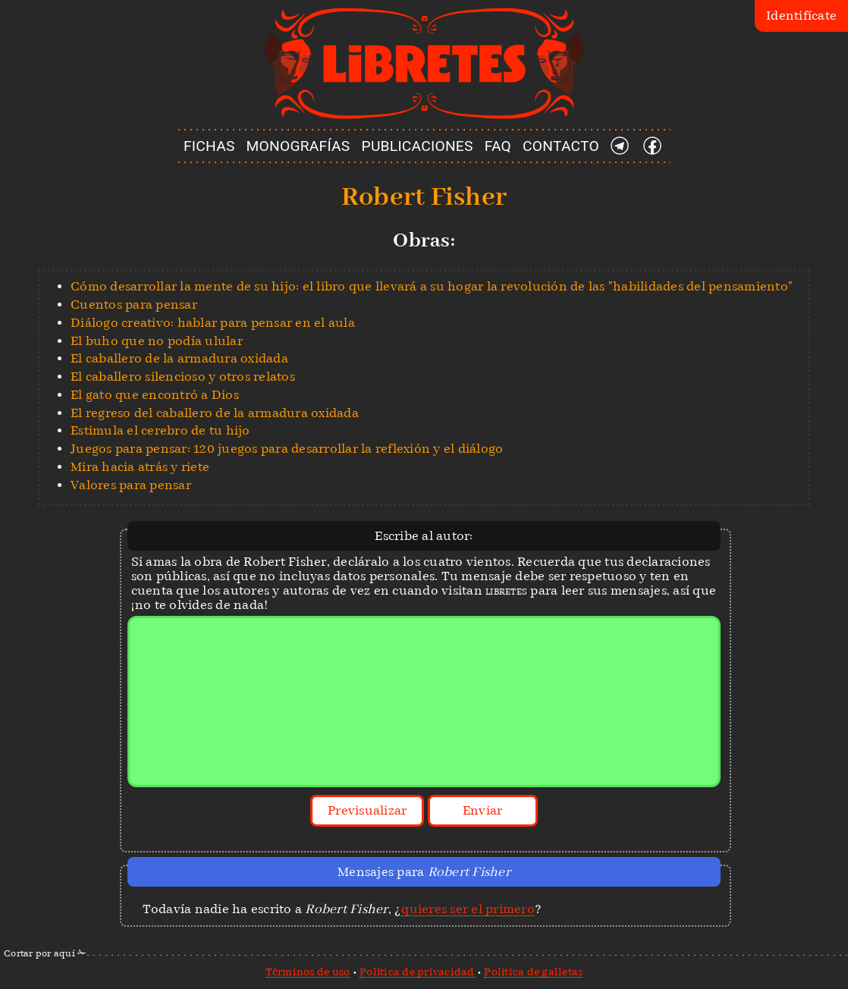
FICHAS (209, 146)
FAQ (498, 146)
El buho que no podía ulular (157, 341)
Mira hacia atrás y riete (140, 467)
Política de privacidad (417, 971)
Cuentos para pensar (134, 304)
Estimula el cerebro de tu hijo (160, 430)
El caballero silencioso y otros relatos (183, 376)
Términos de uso (307, 971)
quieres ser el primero (468, 909)
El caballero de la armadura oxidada (179, 358)
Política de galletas (533, 971)
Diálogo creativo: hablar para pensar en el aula (213, 323)
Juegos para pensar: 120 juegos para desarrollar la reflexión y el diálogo (287, 448)
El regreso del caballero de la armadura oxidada (215, 413)
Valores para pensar (131, 485)
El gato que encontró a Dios (155, 395)
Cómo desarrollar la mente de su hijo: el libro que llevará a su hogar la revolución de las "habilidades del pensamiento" (432, 286)
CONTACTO (561, 146)
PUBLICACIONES (417, 146)
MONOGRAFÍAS (298, 146)
